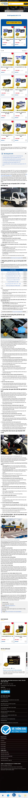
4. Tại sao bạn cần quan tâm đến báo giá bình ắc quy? (12, 160)
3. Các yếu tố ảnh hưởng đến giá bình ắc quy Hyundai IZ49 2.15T (14, 159)
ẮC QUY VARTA (3, 746)
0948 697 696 (3, 687)
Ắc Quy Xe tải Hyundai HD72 (17, 311)
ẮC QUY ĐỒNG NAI (3, 738)
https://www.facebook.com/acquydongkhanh (13, 611)
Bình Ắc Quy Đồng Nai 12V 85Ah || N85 (13, 285)
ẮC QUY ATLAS (3, 744)
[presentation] (1, 633)
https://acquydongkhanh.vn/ (10, 605)
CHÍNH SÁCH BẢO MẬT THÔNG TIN (6, 760)
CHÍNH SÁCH (3, 750)
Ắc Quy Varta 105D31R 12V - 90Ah (13, 272)
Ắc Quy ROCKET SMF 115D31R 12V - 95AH (13, 275)
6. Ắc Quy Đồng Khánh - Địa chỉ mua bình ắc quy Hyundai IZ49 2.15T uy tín (14, 164)
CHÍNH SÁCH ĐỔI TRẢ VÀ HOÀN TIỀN (6, 756)
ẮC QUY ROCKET (3, 742)
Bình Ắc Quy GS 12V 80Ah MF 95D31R (13, 279)
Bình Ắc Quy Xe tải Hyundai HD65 (17, 257)
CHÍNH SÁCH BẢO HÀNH (4, 758)
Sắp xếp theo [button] (24, 50)
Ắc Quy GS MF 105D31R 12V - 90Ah (13, 277)
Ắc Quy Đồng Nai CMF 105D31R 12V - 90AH (13, 283)
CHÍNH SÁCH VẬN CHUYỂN (5, 754)
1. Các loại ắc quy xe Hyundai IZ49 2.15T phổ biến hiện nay (13, 155)
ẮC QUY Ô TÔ (3, 736)
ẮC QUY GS (2, 740)
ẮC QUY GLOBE (3, 748)
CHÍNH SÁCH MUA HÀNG (4, 752)
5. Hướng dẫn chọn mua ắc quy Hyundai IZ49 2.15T (11, 162)
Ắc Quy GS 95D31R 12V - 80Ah (13, 281)
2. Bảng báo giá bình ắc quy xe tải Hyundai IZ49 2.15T (12, 157)
